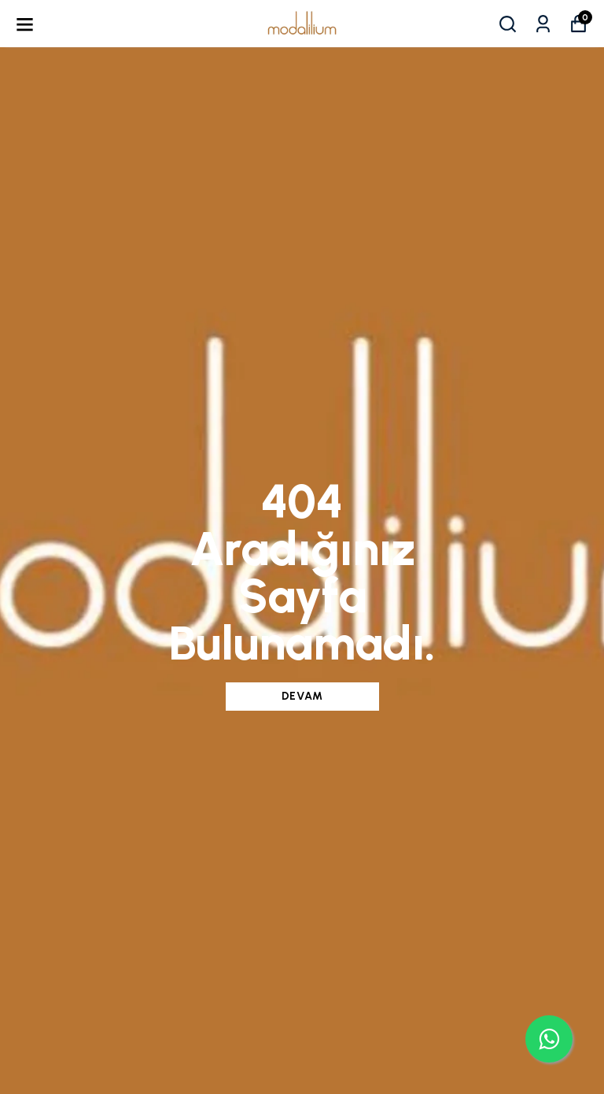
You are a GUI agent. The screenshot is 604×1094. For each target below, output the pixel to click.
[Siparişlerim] (543, 24)
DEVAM (302, 696)
